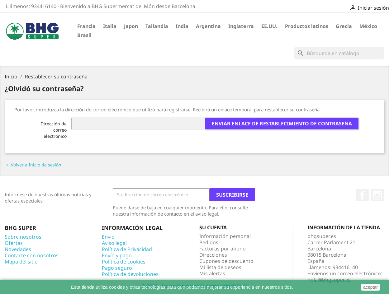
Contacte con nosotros (32, 255)
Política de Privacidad (127, 249)
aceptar (370, 287)
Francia (86, 26)
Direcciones (213, 254)
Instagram (377, 195)
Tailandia (156, 26)
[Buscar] (339, 53)
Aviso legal (114, 243)
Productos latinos (306, 26)
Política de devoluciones (130, 274)
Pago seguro (117, 267)
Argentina (208, 26)
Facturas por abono (222, 248)
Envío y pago (117, 255)
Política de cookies (123, 261)
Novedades (18, 249)
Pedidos (208, 242)
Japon (131, 26)
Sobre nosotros (23, 236)
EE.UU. (269, 26)
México (368, 26)
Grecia (344, 26)
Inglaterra (241, 26)
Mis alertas (212, 273)
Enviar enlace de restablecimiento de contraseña (282, 123)
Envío (108, 236)
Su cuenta (213, 227)
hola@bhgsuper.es (329, 279)
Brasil (84, 35)
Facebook (362, 195)
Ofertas (14, 243)
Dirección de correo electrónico (53, 130)
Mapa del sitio (21, 261)
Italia (109, 26)
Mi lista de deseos (220, 267)
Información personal (225, 236)
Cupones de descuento (226, 261)
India (182, 26)
